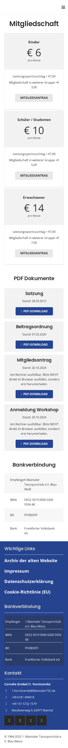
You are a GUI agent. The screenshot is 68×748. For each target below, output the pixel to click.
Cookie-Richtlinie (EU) (27, 592)
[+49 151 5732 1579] (8, 703)
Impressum (16, 571)
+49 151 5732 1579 (24, 704)
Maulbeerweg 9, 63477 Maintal (32, 710)
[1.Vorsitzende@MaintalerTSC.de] (8, 690)
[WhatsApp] (42, 721)
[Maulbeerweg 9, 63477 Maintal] (8, 710)
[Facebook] (9, 721)
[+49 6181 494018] (8, 697)
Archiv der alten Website (30, 560)
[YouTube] (31, 721)
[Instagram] (20, 721)
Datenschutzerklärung (28, 581)
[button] (63, 7)
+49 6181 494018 (23, 697)
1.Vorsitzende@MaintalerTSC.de (33, 691)
